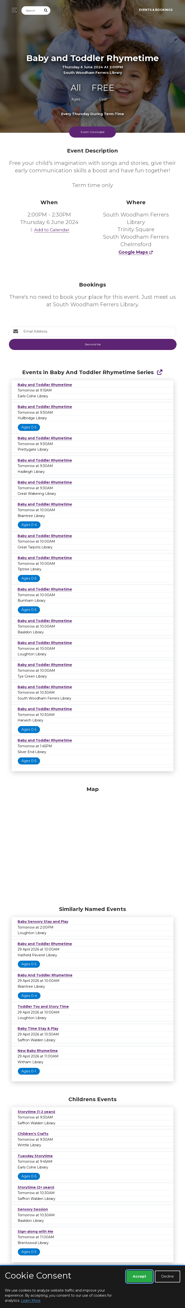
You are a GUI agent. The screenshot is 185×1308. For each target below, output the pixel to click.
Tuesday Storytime (35, 1156)
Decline (167, 1276)
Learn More (30, 1300)
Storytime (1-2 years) (36, 1112)
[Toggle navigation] (13, 10)
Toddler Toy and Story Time (43, 1006)
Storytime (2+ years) (36, 1187)
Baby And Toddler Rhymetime (45, 975)
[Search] (31, 10)
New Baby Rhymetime (38, 1051)
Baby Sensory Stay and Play (43, 921)
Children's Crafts (33, 1134)
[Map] (92, 845)
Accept (139, 1276)
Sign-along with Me (35, 1231)
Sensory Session (33, 1209)
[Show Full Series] (159, 372)
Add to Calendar (49, 229)
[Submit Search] (46, 10)
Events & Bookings (155, 10)
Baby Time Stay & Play (38, 1028)
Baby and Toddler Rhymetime (45, 385)
